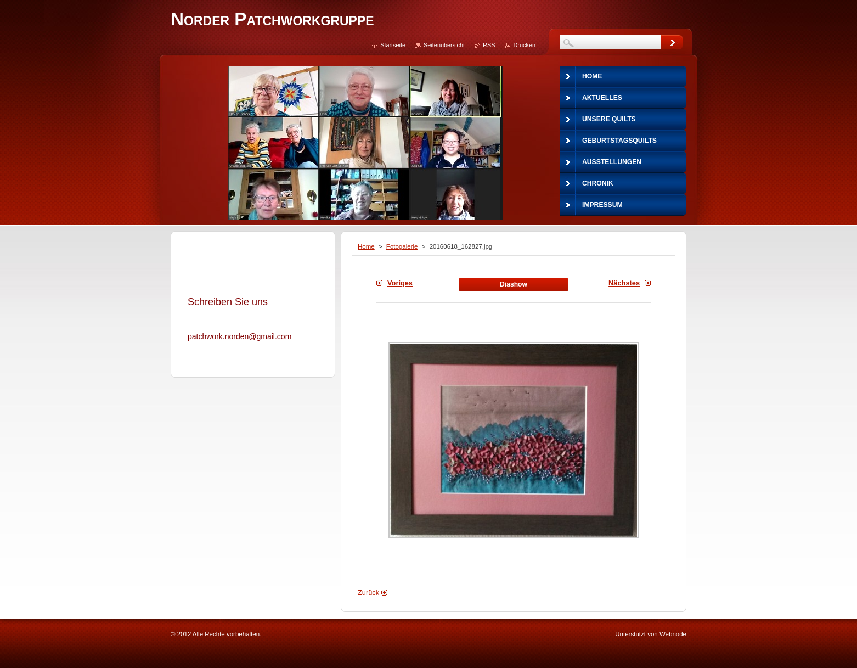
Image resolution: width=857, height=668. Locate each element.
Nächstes (624, 283)
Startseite (392, 45)
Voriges (400, 283)
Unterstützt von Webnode (650, 634)
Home (366, 246)
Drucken (525, 45)
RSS (489, 45)
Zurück (368, 592)
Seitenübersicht (444, 45)
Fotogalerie (402, 246)
